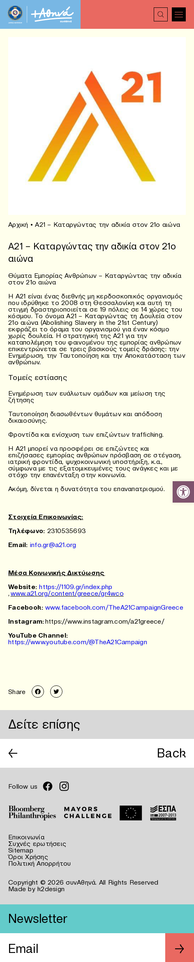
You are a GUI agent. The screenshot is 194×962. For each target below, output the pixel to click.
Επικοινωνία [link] (26, 837)
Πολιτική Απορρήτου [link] (39, 863)
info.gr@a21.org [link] (53, 544)
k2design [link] (51, 889)
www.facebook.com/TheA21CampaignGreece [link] (114, 607)
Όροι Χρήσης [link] (28, 857)
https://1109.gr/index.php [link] (75, 586)
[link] (183, 492)
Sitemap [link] (20, 850)
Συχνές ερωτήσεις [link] (37, 843)
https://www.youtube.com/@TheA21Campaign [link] (77, 642)
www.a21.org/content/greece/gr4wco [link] (67, 593)
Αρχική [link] (18, 224)
